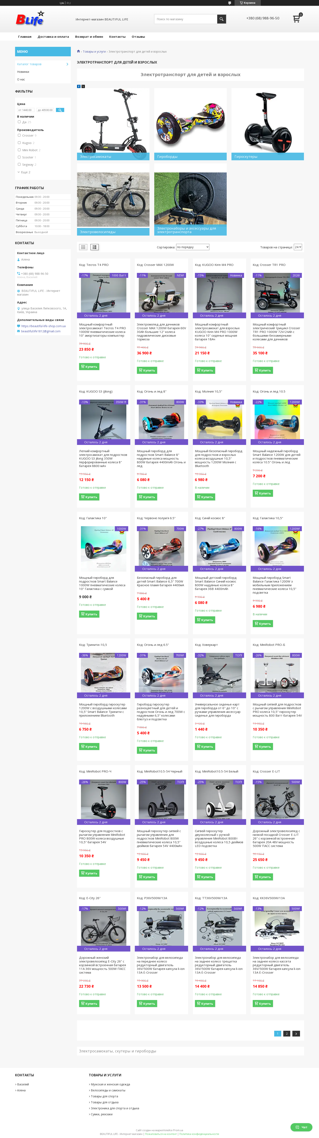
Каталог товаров (29, 64)
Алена (21, 1090)
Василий (23, 1084)
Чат (301, 1127)
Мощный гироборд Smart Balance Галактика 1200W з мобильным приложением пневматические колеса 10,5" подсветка (274, 585)
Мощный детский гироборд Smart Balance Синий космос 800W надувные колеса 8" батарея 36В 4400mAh (216, 583)
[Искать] (221, 19)
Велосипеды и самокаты (108, 1090)
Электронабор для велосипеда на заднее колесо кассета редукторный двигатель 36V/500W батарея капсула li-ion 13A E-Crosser (276, 965)
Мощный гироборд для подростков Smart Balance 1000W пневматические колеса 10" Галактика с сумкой (102, 583)
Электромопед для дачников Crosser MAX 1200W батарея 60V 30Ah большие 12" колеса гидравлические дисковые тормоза (161, 331)
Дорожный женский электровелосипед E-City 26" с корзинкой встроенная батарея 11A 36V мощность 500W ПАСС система (102, 965)
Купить (91, 366)
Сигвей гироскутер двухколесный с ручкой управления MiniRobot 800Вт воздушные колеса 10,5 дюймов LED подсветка (219, 838)
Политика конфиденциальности (199, 1134)
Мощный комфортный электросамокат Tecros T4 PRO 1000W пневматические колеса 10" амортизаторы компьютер (102, 329)
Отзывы (138, 36)
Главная (24, 36)
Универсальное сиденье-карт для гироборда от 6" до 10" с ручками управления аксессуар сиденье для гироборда (218, 709)
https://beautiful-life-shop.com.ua (43, 326)
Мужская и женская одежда (110, 1084)
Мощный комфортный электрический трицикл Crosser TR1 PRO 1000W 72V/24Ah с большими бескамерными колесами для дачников (276, 331)
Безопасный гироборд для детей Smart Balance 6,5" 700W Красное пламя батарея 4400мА (160, 581)
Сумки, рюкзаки (102, 1114)
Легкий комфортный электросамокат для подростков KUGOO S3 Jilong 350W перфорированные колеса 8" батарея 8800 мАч (103, 458)
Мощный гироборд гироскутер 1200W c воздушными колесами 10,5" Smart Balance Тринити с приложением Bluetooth (103, 709)
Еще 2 (25, 172)
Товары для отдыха (105, 1102)
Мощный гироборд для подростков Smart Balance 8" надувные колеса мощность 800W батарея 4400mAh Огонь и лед (161, 458)
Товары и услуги (94, 51)
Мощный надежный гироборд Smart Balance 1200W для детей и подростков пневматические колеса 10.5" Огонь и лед (276, 456)
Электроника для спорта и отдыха (115, 1108)
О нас (21, 79)
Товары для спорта (104, 1096)
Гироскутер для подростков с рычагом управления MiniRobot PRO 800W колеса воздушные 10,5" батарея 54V (102, 836)
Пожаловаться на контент (161, 1134)
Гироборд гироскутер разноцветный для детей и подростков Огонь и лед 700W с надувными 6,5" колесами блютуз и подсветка (161, 711)
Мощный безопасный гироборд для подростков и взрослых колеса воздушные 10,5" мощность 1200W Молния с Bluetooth (218, 458)
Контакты (117, 36)
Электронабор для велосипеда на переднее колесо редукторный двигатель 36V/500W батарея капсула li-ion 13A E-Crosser (161, 965)
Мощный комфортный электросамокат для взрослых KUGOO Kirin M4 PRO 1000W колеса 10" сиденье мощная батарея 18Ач (217, 331)
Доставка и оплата (53, 36)
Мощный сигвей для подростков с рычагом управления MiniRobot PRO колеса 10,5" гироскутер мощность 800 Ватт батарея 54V (277, 709)
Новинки (23, 72)
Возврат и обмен (89, 36)
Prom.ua (178, 1130)
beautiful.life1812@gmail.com (40, 331)
